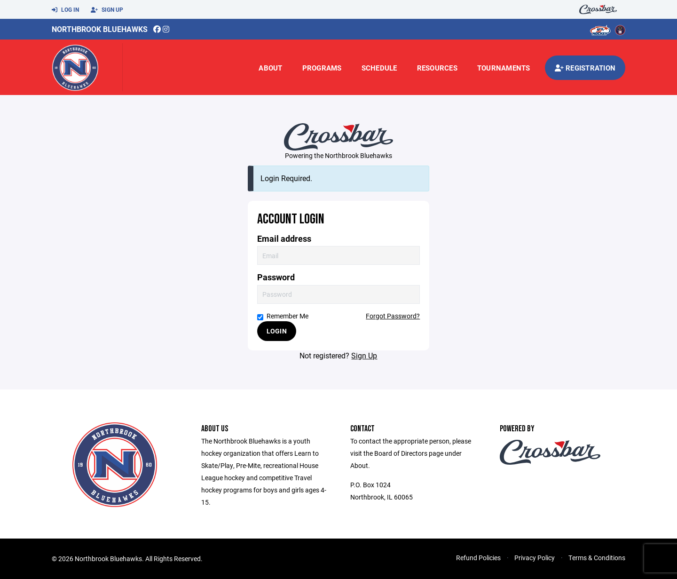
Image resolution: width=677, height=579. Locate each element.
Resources (437, 67)
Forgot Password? (393, 315)
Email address (284, 238)
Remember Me (282, 315)
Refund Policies (478, 557)
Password (276, 277)
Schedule (379, 67)
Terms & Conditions (596, 557)
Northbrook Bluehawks (100, 29)
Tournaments (503, 67)
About (270, 67)
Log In (65, 10)
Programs (322, 67)
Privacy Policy (534, 557)
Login (277, 330)
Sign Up (107, 10)
